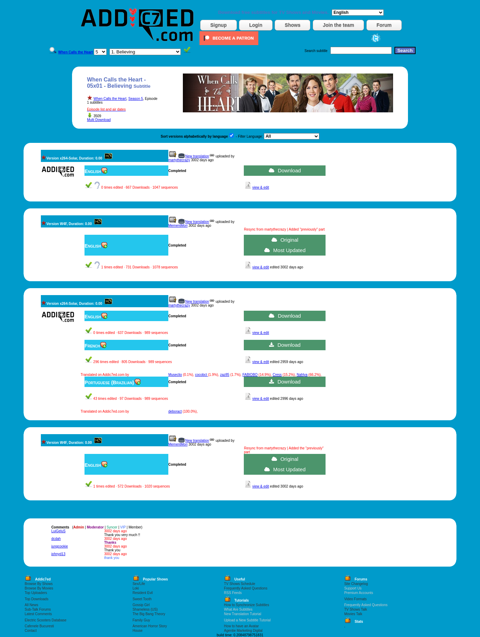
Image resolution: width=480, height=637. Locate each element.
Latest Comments (38, 614)
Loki (136, 588)
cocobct (201, 375)
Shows (292, 25)
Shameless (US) (145, 609)
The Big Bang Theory (149, 614)
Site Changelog (356, 584)
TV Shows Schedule (239, 584)
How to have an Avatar (241, 626)
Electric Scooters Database (45, 620)
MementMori (178, 225)
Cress (277, 375)
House (138, 630)
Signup (218, 25)
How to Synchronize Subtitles (246, 605)
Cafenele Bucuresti (39, 626)
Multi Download (98, 120)
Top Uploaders (36, 593)
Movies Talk (353, 614)
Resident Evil (143, 593)
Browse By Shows (39, 584)
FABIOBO (250, 375)
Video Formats (355, 599)
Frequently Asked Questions (245, 588)
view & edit (260, 187)
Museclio (175, 375)
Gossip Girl (141, 605)
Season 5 (135, 99)
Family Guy (141, 620)
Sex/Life (139, 584)
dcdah (56, 539)
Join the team (338, 25)
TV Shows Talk (355, 609)
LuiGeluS (58, 531)
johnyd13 (58, 554)
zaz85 (224, 375)
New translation (197, 156)
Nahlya (302, 375)
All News (31, 605)
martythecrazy (179, 160)
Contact (30, 630)
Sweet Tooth (142, 599)
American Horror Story (150, 626)
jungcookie (59, 546)
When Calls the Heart (110, 99)
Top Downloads (36, 599)
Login (255, 25)
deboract (175, 411)
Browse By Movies (39, 588)
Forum (384, 25)
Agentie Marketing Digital (243, 630)
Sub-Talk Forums (38, 609)
